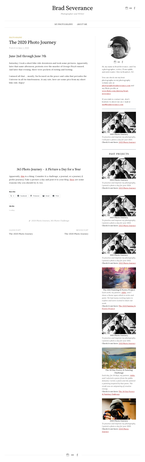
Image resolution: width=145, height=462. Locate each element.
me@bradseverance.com (112, 104)
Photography (15, 37)
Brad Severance (72, 8)
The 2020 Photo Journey (21, 161)
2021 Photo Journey (127, 343)
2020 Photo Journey (40, 148)
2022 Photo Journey (127, 263)
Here (72, 107)
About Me (82, 24)
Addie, (124, 292)
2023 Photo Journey (127, 188)
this (22, 104)
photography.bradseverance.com (116, 85)
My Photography (63, 24)
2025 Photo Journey (127, 142)
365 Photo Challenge (60, 148)
